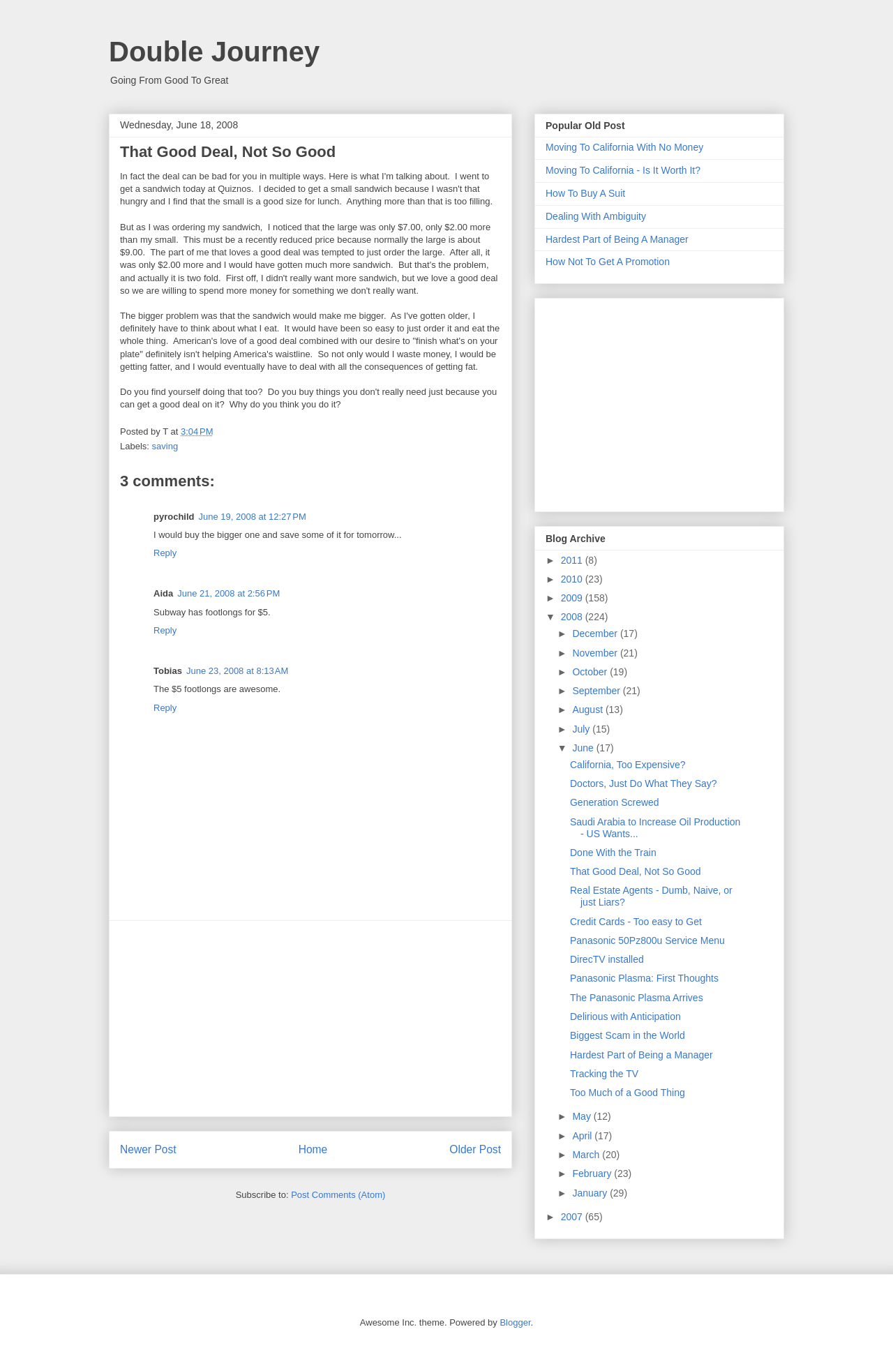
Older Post (475, 1149)
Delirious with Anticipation (625, 1016)
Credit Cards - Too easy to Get (636, 921)
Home (313, 1149)
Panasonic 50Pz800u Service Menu (647, 940)
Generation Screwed (614, 802)
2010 (573, 579)
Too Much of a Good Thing (627, 1092)
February (593, 1173)
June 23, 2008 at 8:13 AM (237, 671)
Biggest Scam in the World (627, 1035)
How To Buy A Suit (585, 193)
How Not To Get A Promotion (608, 261)
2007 (573, 1216)
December (596, 633)
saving (165, 446)
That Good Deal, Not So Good (635, 871)
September (597, 690)
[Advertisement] (310, 1018)
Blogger (515, 1322)
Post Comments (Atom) (338, 1195)
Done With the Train (613, 852)
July (582, 729)
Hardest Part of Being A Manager (617, 239)
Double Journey (214, 51)
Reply (165, 553)
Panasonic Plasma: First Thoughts (644, 978)
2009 (573, 597)
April (583, 1135)
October (591, 671)
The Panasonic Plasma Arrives (636, 997)
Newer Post (148, 1149)
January (591, 1193)
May (582, 1116)
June (584, 747)
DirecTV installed (607, 959)
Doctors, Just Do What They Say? (643, 783)
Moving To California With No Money (624, 147)
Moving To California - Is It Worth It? (623, 170)
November (596, 653)
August (588, 709)
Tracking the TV (604, 1073)
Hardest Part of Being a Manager (641, 1054)
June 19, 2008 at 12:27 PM (252, 516)
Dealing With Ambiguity (596, 216)
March (587, 1154)
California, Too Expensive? (628, 764)
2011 (573, 560)
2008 (573, 616)
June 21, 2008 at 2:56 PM (228, 593)
